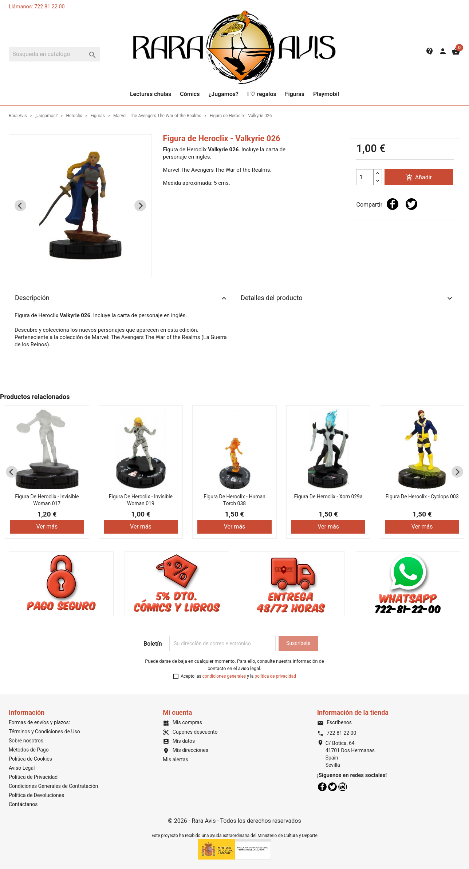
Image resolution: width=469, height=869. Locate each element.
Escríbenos (334, 722)
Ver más (47, 526)
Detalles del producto (347, 298)
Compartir (392, 204)
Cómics (190, 94)
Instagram (342, 786)
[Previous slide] (20, 205)
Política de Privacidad (33, 777)
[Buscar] (54, 54)
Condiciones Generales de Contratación (53, 786)
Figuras (294, 94)
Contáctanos (23, 804)
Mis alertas (175, 759)
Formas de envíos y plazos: (39, 722)
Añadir (419, 178)
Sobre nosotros (26, 741)
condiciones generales (224, 676)
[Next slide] (140, 205)
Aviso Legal (22, 768)
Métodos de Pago (29, 750)
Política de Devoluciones (36, 795)
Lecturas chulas (150, 94)
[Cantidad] (365, 177)
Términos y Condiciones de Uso (44, 731)
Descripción (121, 298)
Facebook (322, 786)
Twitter (332, 786)
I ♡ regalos (261, 94)
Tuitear (411, 204)
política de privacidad (275, 676)
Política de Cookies (30, 759)
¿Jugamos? (223, 94)
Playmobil (326, 94)
